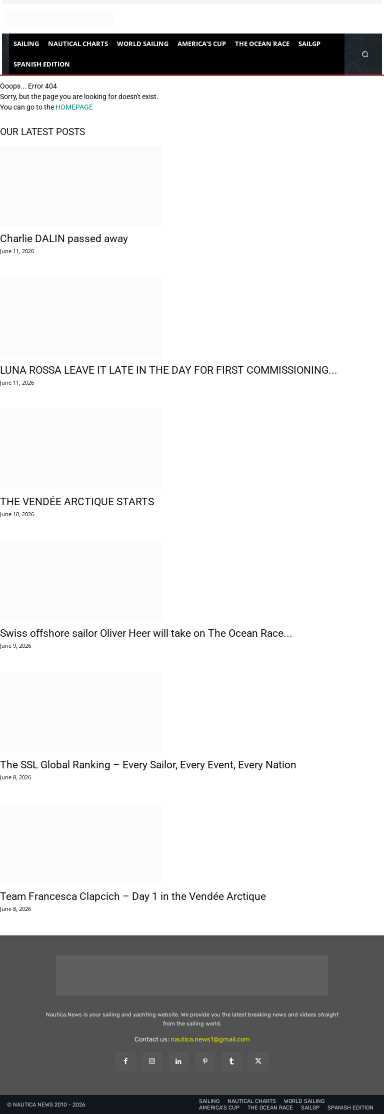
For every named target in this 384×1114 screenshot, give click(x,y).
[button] (365, 54)
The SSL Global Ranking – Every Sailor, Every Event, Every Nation (148, 765)
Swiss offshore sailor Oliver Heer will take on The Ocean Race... (146, 633)
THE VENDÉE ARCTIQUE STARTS (77, 502)
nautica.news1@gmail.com (210, 1039)
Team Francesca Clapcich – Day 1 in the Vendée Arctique (133, 896)
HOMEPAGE (74, 107)
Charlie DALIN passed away (64, 239)
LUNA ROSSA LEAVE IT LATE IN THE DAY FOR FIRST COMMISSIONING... (169, 370)
